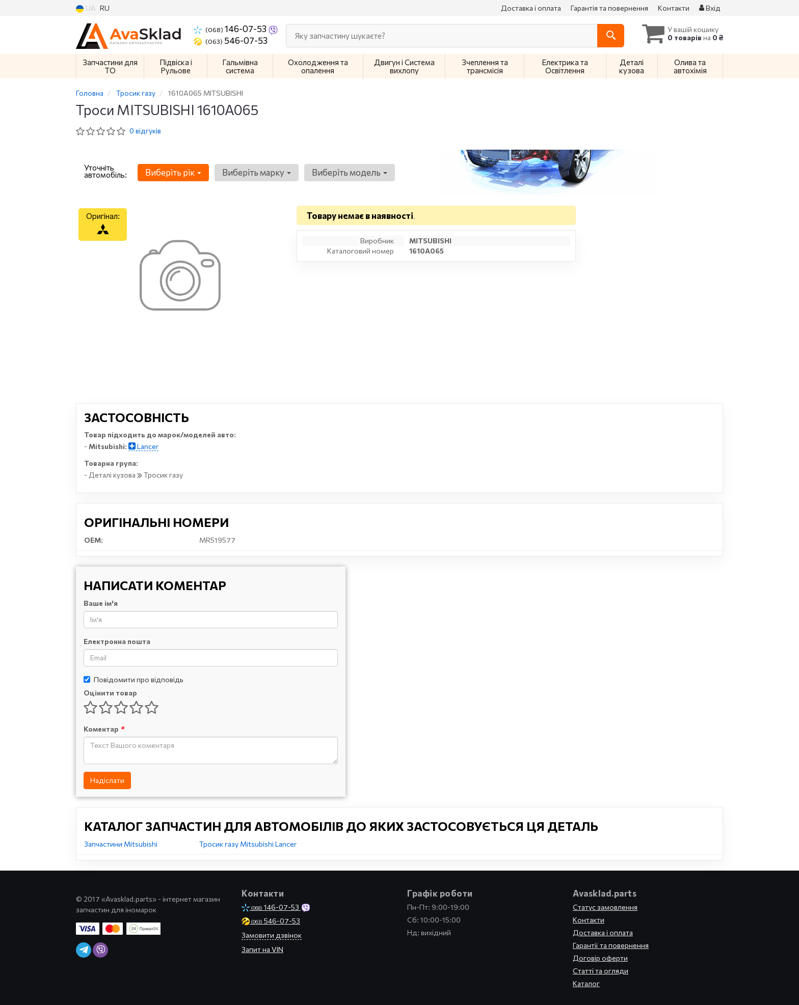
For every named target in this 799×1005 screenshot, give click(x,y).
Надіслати (107, 780)
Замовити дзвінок (272, 935)
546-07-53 (231, 40)
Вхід (710, 8)
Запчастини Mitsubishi (120, 844)
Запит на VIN (262, 949)
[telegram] (83, 950)
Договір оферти (600, 958)
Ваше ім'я (101, 603)
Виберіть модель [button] (345, 172)
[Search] (602, 35)
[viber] (100, 950)
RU (105, 8)
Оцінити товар (110, 692)
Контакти (673, 8)
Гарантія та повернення (609, 8)
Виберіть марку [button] (254, 172)
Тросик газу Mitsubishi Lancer (248, 844)
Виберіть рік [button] (172, 172)
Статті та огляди (600, 970)
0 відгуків (145, 130)
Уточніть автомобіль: (105, 171)
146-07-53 (231, 28)
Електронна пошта (117, 641)
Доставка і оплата (531, 8)
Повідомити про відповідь (133, 679)
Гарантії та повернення (611, 945)
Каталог (586, 983)
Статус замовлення (605, 907)
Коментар (104, 728)
